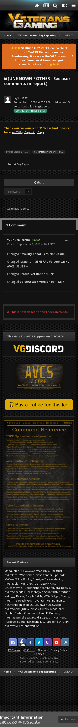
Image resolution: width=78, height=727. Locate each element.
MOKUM (37, 596)
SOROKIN (63, 622)
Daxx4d (34, 617)
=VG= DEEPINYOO (44, 583)
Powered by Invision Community (39, 661)
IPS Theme (14, 650)
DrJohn (9, 613)
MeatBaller (57, 609)
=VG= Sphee (26, 575)
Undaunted (12, 571)
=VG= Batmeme (54, 600)
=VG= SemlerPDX (18, 240)
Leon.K (43, 613)
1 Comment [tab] (16, 225)
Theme (43, 650)
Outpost (54, 613)
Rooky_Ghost (31, 579)
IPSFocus (29, 650)
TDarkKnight (31, 588)
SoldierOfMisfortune (57, 592)
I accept (68, 719)
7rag (28, 596)
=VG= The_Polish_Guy (18, 600)
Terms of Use (8, 721)
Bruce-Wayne (13, 588)
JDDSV (25, 609)
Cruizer (51, 622)
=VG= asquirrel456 (16, 617)
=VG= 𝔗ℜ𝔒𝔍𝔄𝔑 (40, 609)
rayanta (39, 600)
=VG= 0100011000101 (49, 571)
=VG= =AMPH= (14, 626)
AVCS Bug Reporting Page (28, 132)
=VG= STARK (12, 609)
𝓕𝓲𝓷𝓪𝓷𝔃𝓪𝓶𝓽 (28, 571)
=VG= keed (59, 617)
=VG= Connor (44, 575)
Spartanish (24, 622)
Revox (20, 596)
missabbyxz (35, 592)
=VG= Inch (11, 575)
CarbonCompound (26, 613)
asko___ (10, 596)
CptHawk (59, 575)
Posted (31, 244)
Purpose (10, 622)
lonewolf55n (32, 626)
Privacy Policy (59, 650)
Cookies (39, 654)
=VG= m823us (13, 579)
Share (39, 182)
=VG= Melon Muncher (18, 583)
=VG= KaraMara (50, 588)
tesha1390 (38, 622)
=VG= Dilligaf (51, 596)
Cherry (65, 596)
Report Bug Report (19, 164)
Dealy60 (66, 588)
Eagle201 (45, 617)
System (57, 605)
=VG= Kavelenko (51, 579)
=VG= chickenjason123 (19, 605)
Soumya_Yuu (43, 605)
